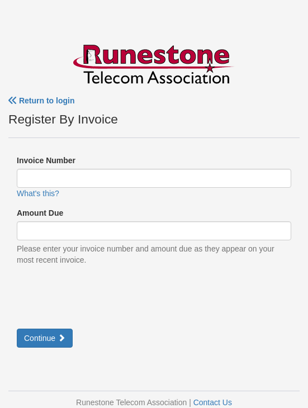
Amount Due (40, 212)
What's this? (38, 193)
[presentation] (102, 295)
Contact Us (212, 402)
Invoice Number (46, 160)
